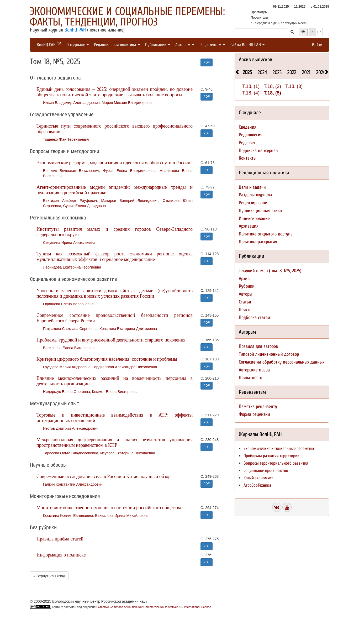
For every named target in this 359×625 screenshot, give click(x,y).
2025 (247, 72)
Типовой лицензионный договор (269, 354)
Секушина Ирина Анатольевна (69, 242)
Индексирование (254, 218)
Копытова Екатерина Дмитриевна (128, 329)
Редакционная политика (117, 44)
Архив (244, 278)
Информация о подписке (61, 555)
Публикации (157, 44)
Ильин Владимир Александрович (71, 103)
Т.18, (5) (272, 93)
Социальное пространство (266, 470)
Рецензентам (212, 44)
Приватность (250, 377)
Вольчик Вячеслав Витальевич (71, 171)
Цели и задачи (252, 187)
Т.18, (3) (294, 86)
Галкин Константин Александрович (73, 484)
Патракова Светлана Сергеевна (70, 329)
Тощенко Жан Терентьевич (66, 139)
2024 (262, 72)
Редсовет (247, 142)
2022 (291, 72)
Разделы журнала (255, 195)
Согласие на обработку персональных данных (281, 362)
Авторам (184, 44)
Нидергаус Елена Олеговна (66, 392)
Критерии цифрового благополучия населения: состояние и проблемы (106, 359)
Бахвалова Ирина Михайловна (121, 515)
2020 (321, 72)
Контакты (247, 158)
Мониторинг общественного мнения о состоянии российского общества (108, 507)
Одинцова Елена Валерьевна (68, 304)
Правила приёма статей (59, 539)
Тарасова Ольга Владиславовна (70, 453)
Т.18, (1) (251, 86)
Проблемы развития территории (271, 455)
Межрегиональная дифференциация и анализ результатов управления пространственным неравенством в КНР (114, 442)
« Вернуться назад (49, 576)
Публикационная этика (260, 210)
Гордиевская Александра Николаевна (124, 367)
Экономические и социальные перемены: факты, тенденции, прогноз (127, 16)
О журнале (77, 44)
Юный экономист (258, 477)
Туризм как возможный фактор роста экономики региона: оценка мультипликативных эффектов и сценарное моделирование (114, 256)
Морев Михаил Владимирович (128, 103)
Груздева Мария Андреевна (67, 367)
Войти (317, 44)
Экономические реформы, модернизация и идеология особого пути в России (113, 162)
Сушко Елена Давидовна (84, 206)
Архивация (248, 226)
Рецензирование (254, 203)
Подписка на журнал (258, 150)
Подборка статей (254, 317)
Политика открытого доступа (266, 234)
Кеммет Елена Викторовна (115, 392)
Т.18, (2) (272, 86)
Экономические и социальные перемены (279, 448)
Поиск (244, 309)
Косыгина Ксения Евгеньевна (68, 515)
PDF (206, 62)
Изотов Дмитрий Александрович (70, 428)
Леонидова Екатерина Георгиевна (72, 267)
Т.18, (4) (251, 93)
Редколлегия (250, 135)
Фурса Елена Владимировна (129, 171)
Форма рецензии (254, 414)
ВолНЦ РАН (75, 30)
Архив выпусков (255, 59)
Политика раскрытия (258, 242)
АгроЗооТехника (257, 485)
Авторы (245, 294)
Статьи (245, 302)
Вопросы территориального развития (276, 463)
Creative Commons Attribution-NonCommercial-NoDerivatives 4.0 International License (154, 606)
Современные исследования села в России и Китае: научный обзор (103, 476)
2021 (306, 72)
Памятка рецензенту (258, 406)
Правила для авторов (258, 346)
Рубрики (247, 286)
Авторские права (254, 370)
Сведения (247, 127)
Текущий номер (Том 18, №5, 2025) (270, 271)
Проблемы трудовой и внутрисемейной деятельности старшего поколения (111, 340)
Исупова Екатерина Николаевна (127, 453)
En (319, 32)
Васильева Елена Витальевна (68, 348)
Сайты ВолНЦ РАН (247, 44)
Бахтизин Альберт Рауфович (70, 200)
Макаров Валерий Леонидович (130, 200)
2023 (277, 72)
